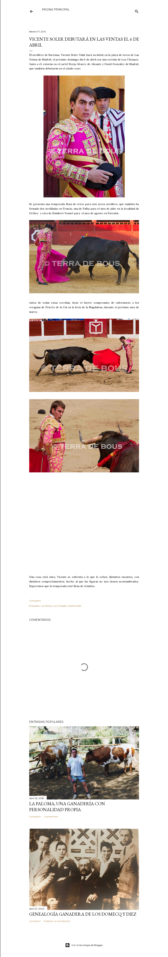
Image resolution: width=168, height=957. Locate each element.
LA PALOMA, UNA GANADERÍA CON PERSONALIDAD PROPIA (67, 806)
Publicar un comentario (57, 921)
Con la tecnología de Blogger (84, 945)
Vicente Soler (75, 605)
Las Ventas (46, 605)
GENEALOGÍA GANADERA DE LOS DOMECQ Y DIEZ (82, 914)
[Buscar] (136, 10)
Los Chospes (60, 605)
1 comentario (51, 816)
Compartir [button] (35, 600)
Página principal (56, 9)
